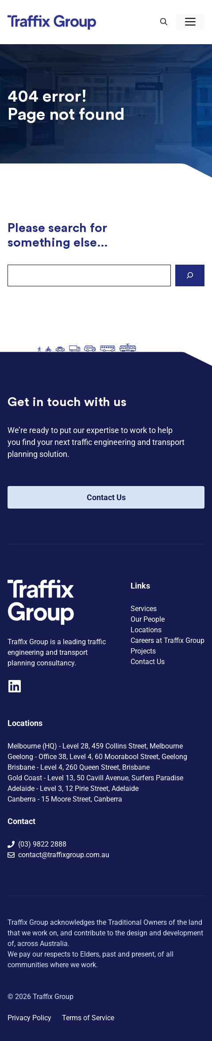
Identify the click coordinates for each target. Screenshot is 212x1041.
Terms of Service (88, 1018)
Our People (148, 619)
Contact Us (106, 497)
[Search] (189, 275)
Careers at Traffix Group (167, 640)
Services (144, 608)
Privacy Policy (29, 1018)
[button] (163, 22)
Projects (143, 651)
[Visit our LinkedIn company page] (15, 686)
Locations (146, 630)
